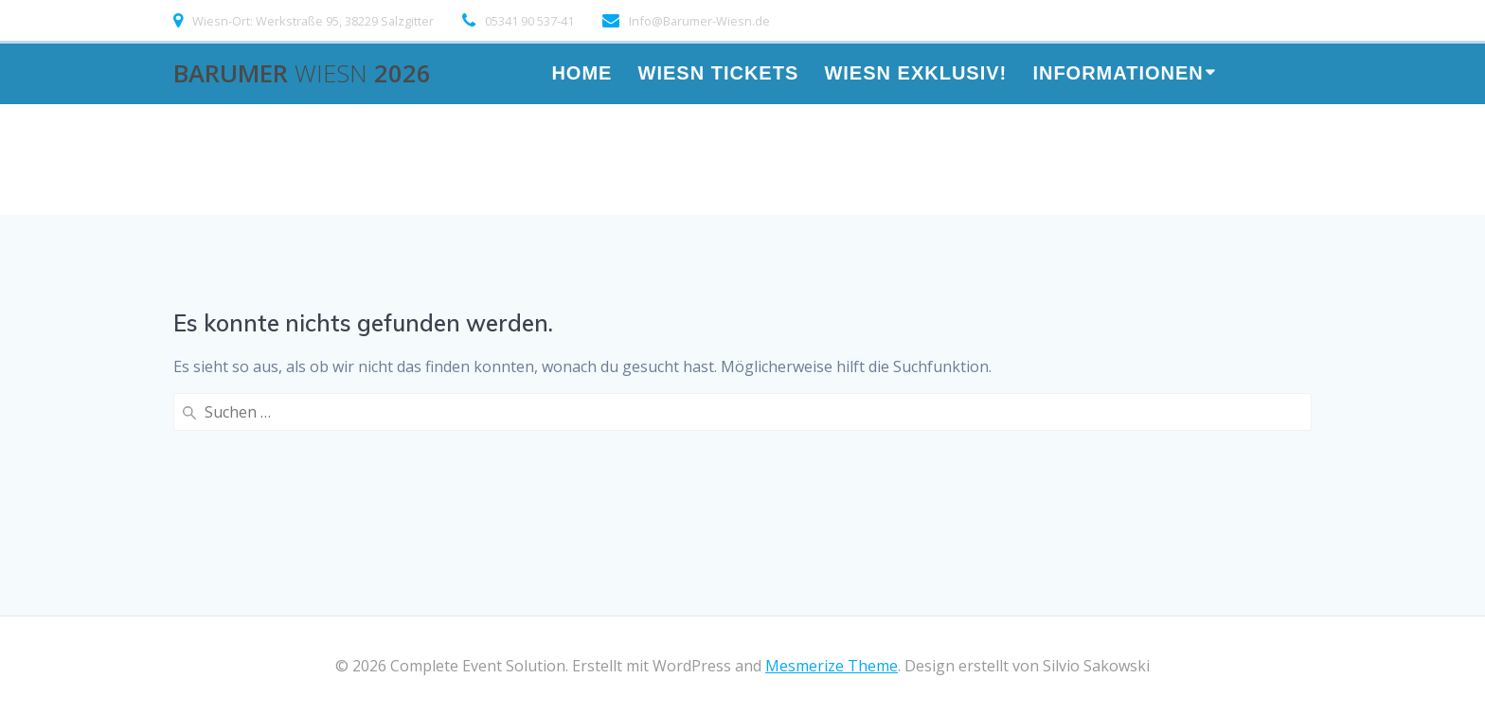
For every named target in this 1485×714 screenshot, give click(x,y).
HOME (581, 74)
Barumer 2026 (302, 74)
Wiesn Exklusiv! (915, 74)
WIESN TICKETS (718, 74)
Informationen (1117, 74)
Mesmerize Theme (831, 665)
